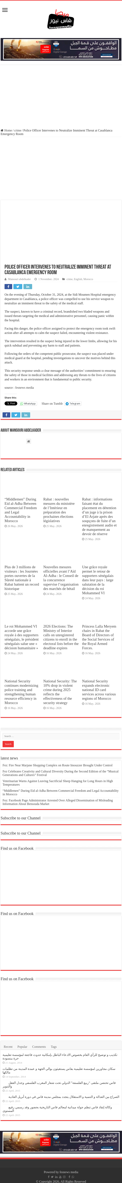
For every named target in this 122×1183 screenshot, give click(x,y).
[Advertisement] (61, 97)
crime (17, 130)
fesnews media (24, 387)
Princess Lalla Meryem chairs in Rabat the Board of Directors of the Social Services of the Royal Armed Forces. (99, 637)
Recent (8, 1046)
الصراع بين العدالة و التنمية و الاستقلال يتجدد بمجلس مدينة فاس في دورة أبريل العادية (63, 1096)
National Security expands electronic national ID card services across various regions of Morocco (99, 689)
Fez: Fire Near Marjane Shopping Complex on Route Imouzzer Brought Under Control (58, 765)
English (78, 279)
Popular (22, 1046)
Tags (54, 1046)
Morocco (88, 279)
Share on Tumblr (52, 403)
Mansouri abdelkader (19, 279)
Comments (39, 1046)
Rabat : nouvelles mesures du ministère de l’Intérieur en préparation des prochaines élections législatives (59, 510)
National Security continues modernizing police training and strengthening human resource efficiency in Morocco (21, 692)
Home (6, 130)
